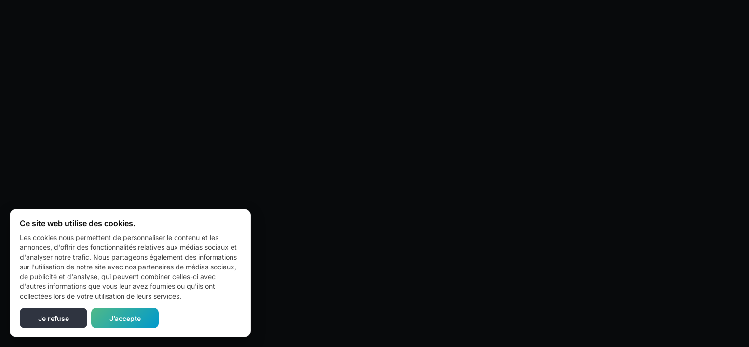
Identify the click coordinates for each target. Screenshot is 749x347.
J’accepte (125, 318)
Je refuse (53, 318)
